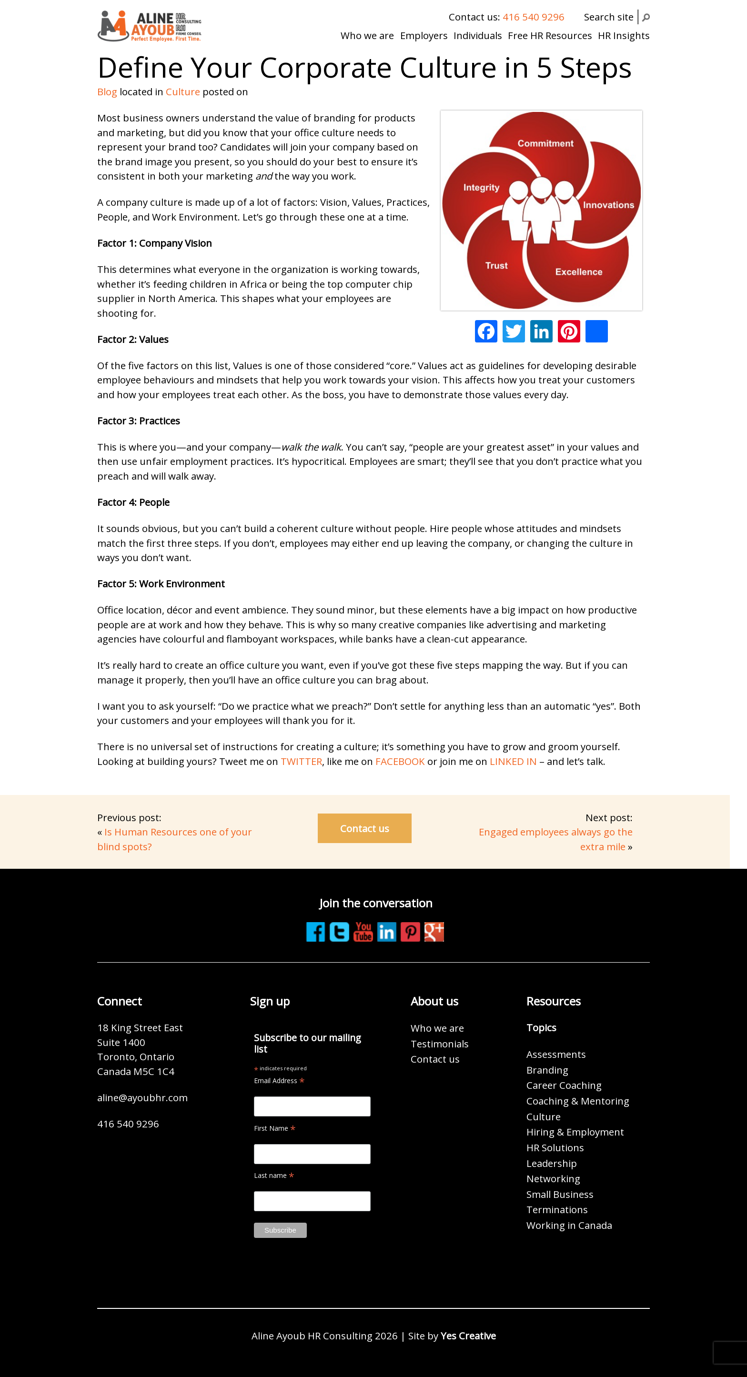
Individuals (478, 35)
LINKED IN (513, 761)
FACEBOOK (399, 761)
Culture (183, 91)
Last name (274, 1175)
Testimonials (440, 1043)
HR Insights (624, 35)
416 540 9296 (534, 16)
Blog (107, 91)
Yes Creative (468, 1335)
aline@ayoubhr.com (142, 1097)
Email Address (279, 1080)
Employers (424, 35)
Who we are (367, 35)
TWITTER (301, 761)
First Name (275, 1128)
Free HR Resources (550, 35)
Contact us (364, 828)
